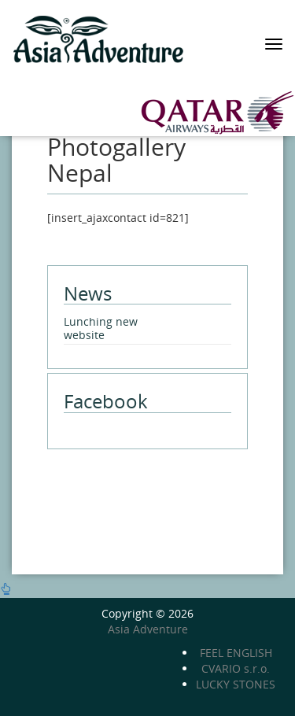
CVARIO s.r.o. (235, 668)
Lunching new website (101, 328)
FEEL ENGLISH (236, 652)
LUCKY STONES (235, 684)
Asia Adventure (148, 629)
